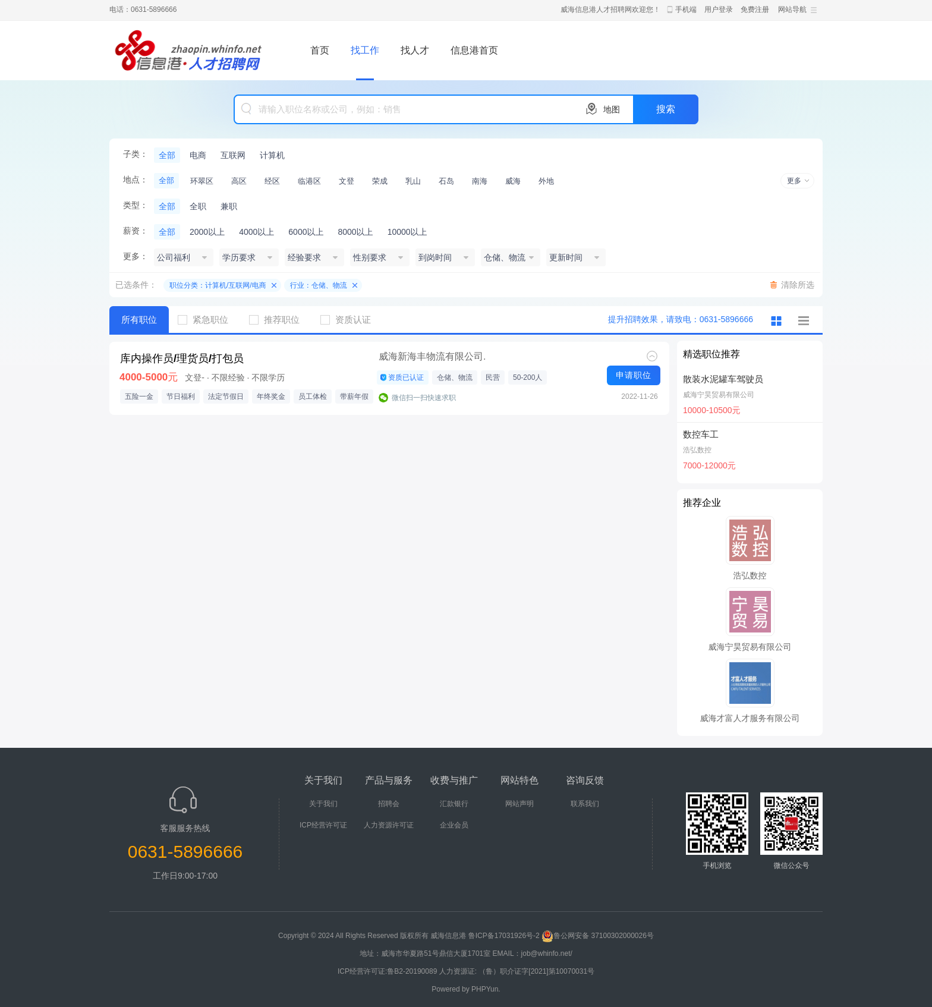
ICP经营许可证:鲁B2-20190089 (388, 971)
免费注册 (755, 9)
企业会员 (454, 825)
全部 (167, 155)
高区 (239, 181)
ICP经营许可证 (323, 825)
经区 (272, 181)
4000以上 (256, 232)
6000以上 (305, 232)
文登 (346, 181)
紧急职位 (207, 319)
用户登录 (718, 9)
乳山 (413, 181)
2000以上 (207, 232)
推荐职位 (279, 319)
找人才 (415, 50)
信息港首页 (474, 50)
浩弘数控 (697, 450)
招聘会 (388, 804)
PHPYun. (485, 989)
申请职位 (633, 375)
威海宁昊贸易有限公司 (718, 395)
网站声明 (519, 804)
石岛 (446, 181)
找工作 (365, 50)
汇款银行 (454, 804)
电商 (198, 155)
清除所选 (797, 284)
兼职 (229, 206)
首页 (319, 50)
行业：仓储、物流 (318, 285)
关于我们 (323, 804)
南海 (479, 181)
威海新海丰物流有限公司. (432, 356)
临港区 (309, 181)
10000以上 (407, 232)
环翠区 (201, 181)
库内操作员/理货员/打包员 (182, 358)
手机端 (686, 9)
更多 (794, 181)
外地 (546, 181)
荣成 (380, 181)
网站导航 (792, 9)
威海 (513, 181)
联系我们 (585, 804)
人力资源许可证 (389, 825)
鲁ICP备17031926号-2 (504, 936)
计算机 (272, 155)
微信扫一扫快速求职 (424, 398)
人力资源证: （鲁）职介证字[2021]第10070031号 (516, 971)
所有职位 (139, 319)
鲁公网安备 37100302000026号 (597, 936)
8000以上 (355, 232)
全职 (198, 206)
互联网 (233, 155)
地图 (611, 109)
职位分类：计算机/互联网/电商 (217, 285)
